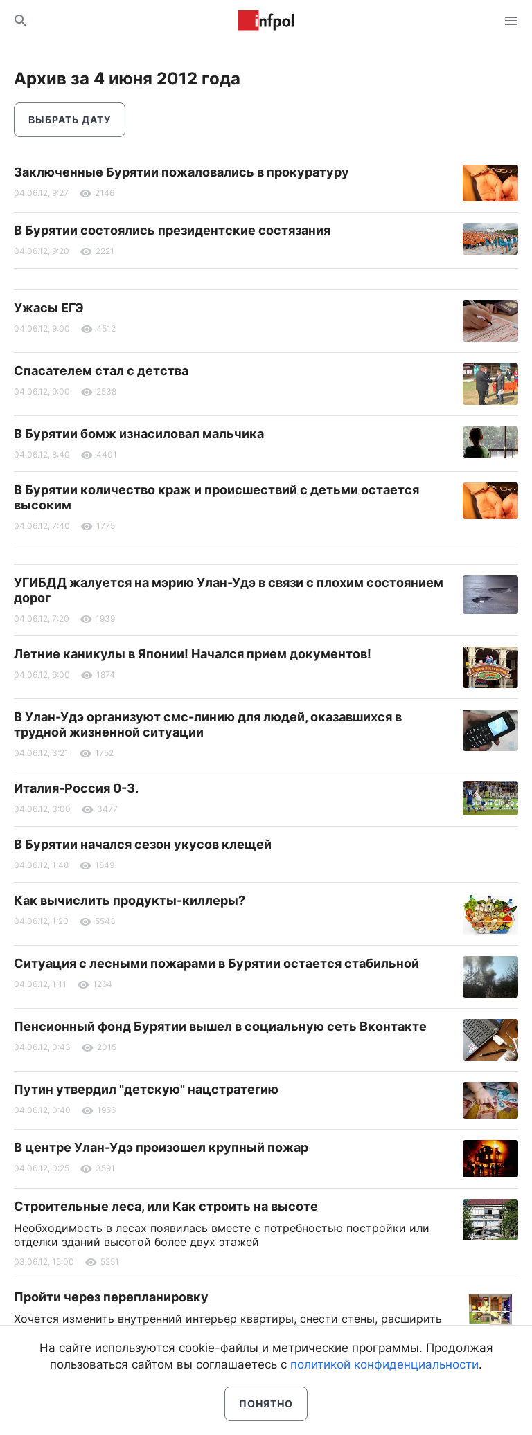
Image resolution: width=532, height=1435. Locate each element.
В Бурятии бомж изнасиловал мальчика (139, 433)
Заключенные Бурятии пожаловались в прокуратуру (181, 172)
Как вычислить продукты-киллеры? (129, 900)
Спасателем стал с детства (101, 370)
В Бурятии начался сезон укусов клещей (143, 844)
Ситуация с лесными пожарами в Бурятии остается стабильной (216, 963)
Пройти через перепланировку (111, 1297)
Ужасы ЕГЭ (49, 307)
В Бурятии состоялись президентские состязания (172, 230)
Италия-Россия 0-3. (76, 788)
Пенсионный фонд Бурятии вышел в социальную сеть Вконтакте (220, 1026)
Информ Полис (266, 20)
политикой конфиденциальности (384, 1364)
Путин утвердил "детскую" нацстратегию (146, 1089)
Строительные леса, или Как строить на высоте (166, 1206)
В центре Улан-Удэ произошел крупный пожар (161, 1147)
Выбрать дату (69, 119)
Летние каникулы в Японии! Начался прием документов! (192, 654)
